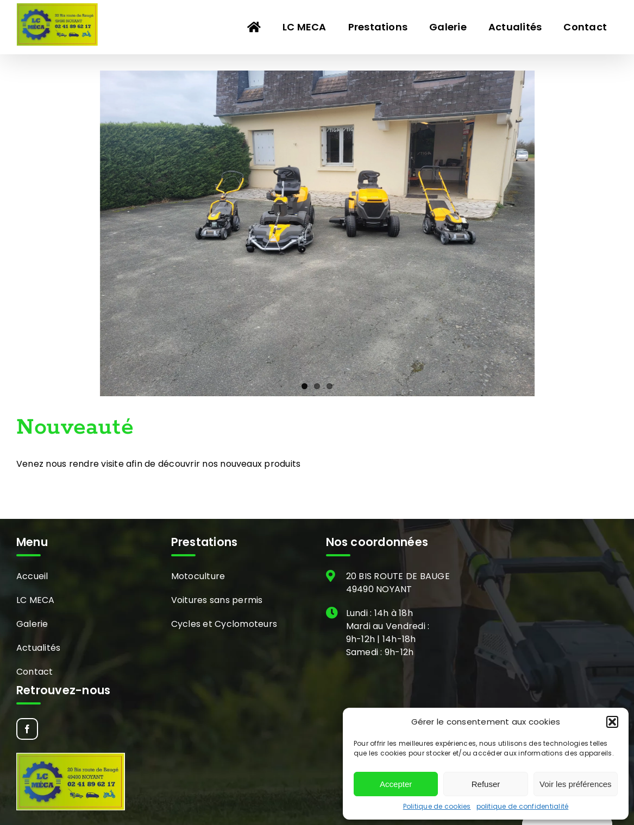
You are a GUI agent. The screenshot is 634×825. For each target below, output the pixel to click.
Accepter (396, 784)
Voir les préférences (575, 784)
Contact (34, 671)
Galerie (32, 624)
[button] (612, 721)
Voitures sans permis (217, 600)
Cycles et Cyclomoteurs (224, 624)
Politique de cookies (437, 806)
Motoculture (198, 576)
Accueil (32, 576)
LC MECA (35, 600)
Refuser (486, 784)
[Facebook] (27, 729)
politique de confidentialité (522, 806)
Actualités (38, 648)
